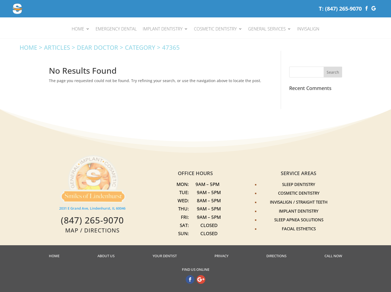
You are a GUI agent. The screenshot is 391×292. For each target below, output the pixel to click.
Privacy (221, 256)
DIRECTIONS (102, 230)
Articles (57, 47)
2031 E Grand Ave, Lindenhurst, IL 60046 (92, 208)
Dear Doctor (97, 47)
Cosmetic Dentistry (299, 193)
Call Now (333, 256)
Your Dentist (165, 256)
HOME (78, 29)
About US (106, 256)
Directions (276, 256)
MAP (71, 230)
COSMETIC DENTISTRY (215, 29)
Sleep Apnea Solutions (298, 219)
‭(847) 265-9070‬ (92, 220)
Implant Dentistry (299, 211)
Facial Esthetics (299, 228)
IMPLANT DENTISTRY (163, 29)
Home (28, 47)
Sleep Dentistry (298, 184)
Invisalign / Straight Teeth (298, 202)
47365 (171, 47)
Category (140, 47)
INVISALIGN (308, 29)
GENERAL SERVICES (267, 29)
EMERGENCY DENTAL (116, 29)
